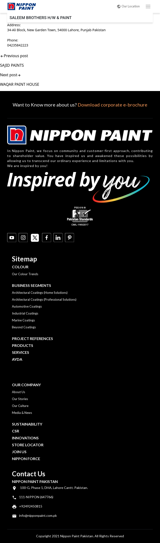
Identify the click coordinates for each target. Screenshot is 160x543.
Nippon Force (26, 458)
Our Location (128, 6)
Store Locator (27, 444)
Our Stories (20, 399)
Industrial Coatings (25, 313)
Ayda (17, 359)
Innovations (25, 438)
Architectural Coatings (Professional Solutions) (44, 299)
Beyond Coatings (24, 327)
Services (20, 352)
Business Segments (31, 285)
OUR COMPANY (26, 384)
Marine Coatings (23, 320)
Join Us (19, 451)
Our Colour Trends (25, 274)
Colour (20, 266)
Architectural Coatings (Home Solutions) (40, 292)
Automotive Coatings (27, 306)
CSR (15, 431)
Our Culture (20, 406)
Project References (32, 338)
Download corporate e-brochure (112, 104)
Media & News (22, 413)
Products (22, 345)
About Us (18, 392)
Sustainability (27, 424)
